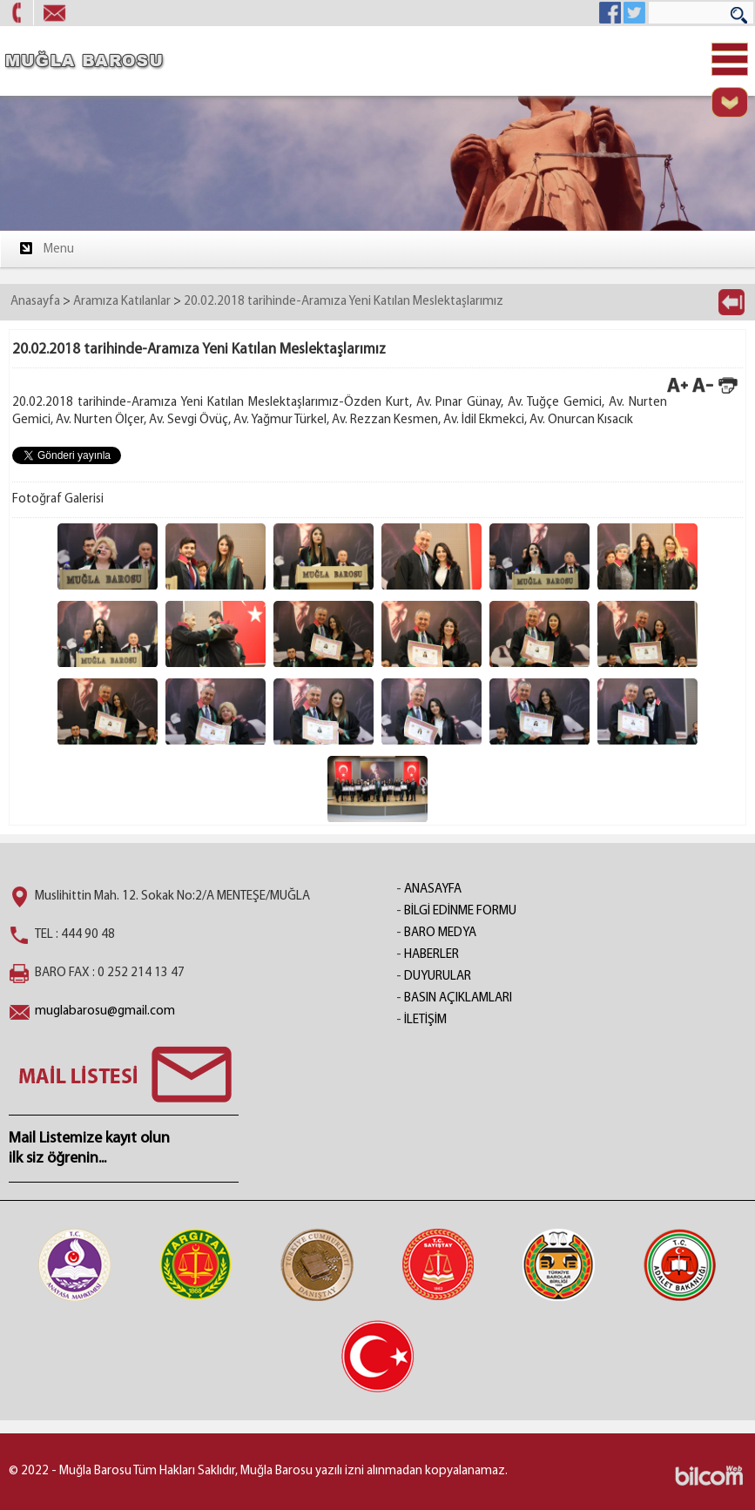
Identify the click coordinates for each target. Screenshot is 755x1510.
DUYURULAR (437, 976)
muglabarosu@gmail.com (105, 1011)
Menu (45, 248)
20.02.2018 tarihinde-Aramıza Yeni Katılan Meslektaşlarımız (343, 301)
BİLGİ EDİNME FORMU (460, 911)
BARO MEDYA (440, 933)
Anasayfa (35, 301)
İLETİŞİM (425, 1020)
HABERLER (431, 954)
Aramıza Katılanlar (122, 301)
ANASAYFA (433, 889)
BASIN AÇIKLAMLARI (458, 998)
